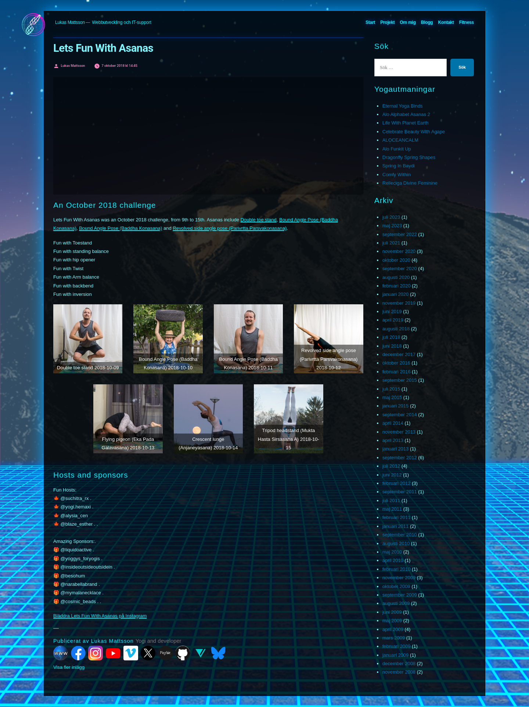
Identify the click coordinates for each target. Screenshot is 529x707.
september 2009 (399, 595)
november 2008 (398, 672)
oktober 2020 (396, 260)
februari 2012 (396, 483)
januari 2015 (395, 406)
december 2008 (398, 663)
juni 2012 (392, 475)
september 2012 (399, 457)
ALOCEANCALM (400, 140)
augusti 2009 (396, 603)
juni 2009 (392, 612)
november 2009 (398, 577)
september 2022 (399, 234)
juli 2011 (391, 500)
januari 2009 (395, 655)
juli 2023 (391, 217)
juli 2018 (391, 337)
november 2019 (398, 303)
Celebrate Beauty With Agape (413, 131)
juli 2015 (391, 389)
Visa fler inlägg (68, 667)
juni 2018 (392, 346)
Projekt (387, 22)
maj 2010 (392, 552)
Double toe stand (258, 219)
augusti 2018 (396, 328)
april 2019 (392, 320)
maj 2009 (392, 620)
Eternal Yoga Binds (402, 106)
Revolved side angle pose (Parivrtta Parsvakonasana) (230, 228)
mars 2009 (393, 638)
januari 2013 (395, 449)
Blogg (427, 22)
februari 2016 (396, 371)
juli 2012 (391, 466)
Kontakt (446, 22)
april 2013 (392, 440)
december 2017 (398, 354)
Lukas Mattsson (70, 22)
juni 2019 (392, 311)
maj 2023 (392, 225)
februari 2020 (396, 286)
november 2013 (398, 432)
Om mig (407, 22)
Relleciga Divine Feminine (410, 183)
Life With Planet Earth (405, 123)
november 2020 (398, 251)
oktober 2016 (396, 363)
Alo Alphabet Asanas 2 (406, 114)
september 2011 (399, 491)
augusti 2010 (396, 543)
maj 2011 (392, 509)
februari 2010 (396, 569)
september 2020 (399, 268)
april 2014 (392, 423)
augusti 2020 (396, 277)
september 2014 (399, 414)
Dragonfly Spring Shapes (409, 157)
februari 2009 (396, 646)
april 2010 (392, 560)
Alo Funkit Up (396, 149)
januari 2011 (395, 526)
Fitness (466, 22)
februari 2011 (396, 517)
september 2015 (399, 380)
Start (370, 22)
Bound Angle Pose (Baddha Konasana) (120, 228)
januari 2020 (395, 294)
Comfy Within (396, 174)
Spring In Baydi (398, 165)
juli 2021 (391, 243)
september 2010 (399, 534)
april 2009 (392, 629)
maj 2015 (392, 397)
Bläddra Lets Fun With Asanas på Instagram (100, 616)
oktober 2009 (396, 586)
